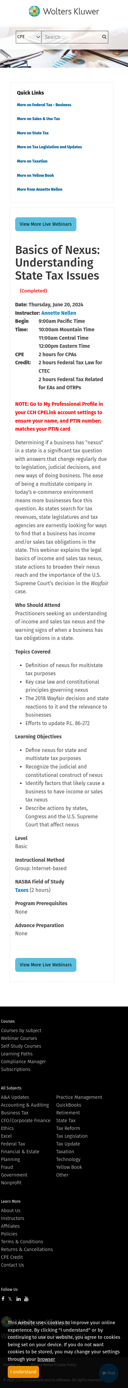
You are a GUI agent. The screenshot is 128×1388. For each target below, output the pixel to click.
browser (46, 1359)
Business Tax (14, 1113)
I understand (23, 1372)
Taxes (21, 890)
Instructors (12, 1218)
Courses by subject (21, 1030)
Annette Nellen (58, 313)
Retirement (68, 1113)
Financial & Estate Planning (20, 1155)
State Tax (65, 1120)
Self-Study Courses (21, 1046)
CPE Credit (12, 1257)
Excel (6, 1136)
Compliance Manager (23, 1061)
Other (62, 1175)
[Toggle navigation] (18, 58)
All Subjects (11, 1088)
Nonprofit (11, 1183)
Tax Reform (68, 1128)
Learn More (11, 1201)
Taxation (65, 1152)
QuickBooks (68, 1105)
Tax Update (68, 1144)
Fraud (7, 1167)
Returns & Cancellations (27, 1249)
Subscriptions (15, 1069)
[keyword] (74, 37)
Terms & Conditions (22, 1242)
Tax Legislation (72, 1136)
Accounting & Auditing (25, 1105)
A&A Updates (15, 1097)
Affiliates (10, 1226)
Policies (9, 1234)
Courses (8, 1021)
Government (14, 1175)
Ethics (7, 1128)
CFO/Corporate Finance (26, 1120)
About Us (10, 1210)
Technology (68, 1159)
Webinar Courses (19, 1038)
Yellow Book (69, 1167)
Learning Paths (17, 1054)
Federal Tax (13, 1144)
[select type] (29, 37)
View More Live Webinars (46, 224)
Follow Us (9, 1289)
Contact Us (12, 1265)
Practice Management (79, 1097)
